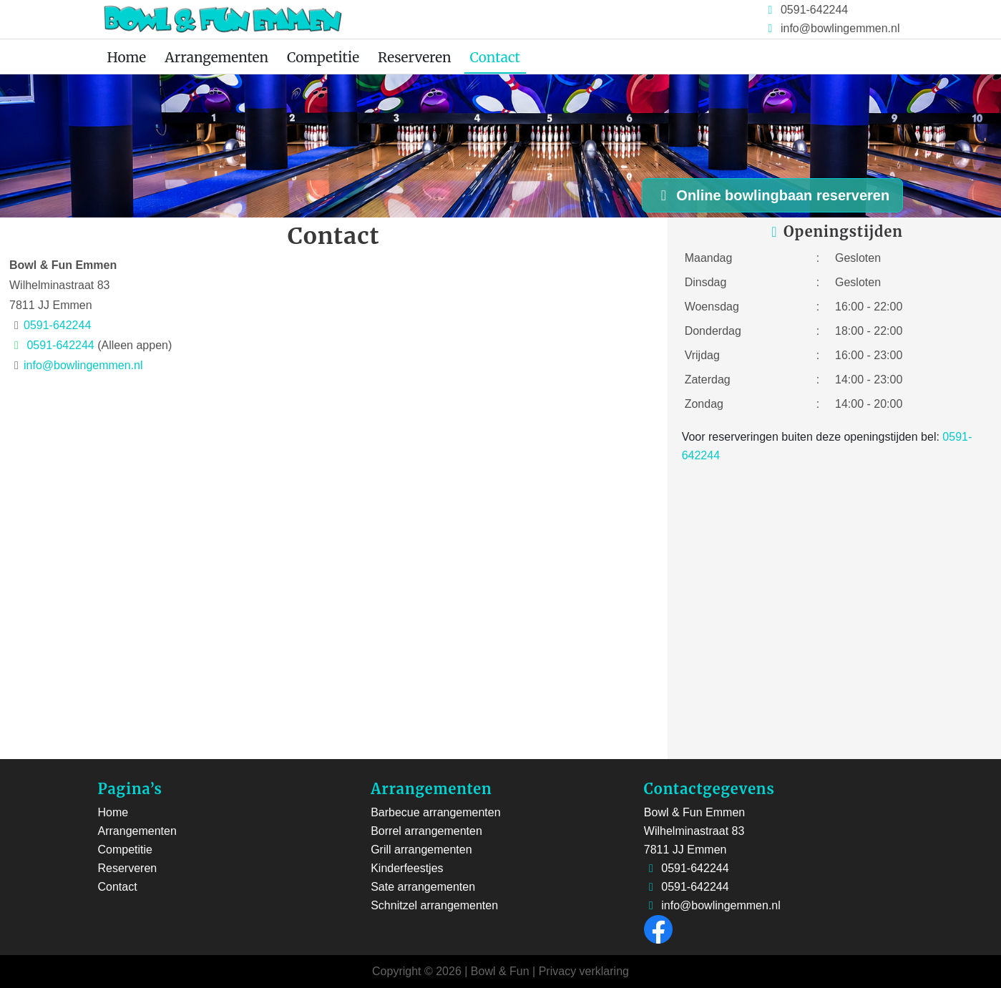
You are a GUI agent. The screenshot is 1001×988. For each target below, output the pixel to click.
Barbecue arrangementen (435, 812)
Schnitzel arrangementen (434, 905)
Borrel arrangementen (426, 831)
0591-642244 (813, 10)
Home (127, 57)
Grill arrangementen (421, 849)
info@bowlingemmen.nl (840, 28)
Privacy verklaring (584, 971)
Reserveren (414, 57)
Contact (495, 57)
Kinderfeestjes (407, 868)
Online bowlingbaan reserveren (772, 195)
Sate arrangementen (423, 887)
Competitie (323, 57)
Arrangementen (216, 57)
